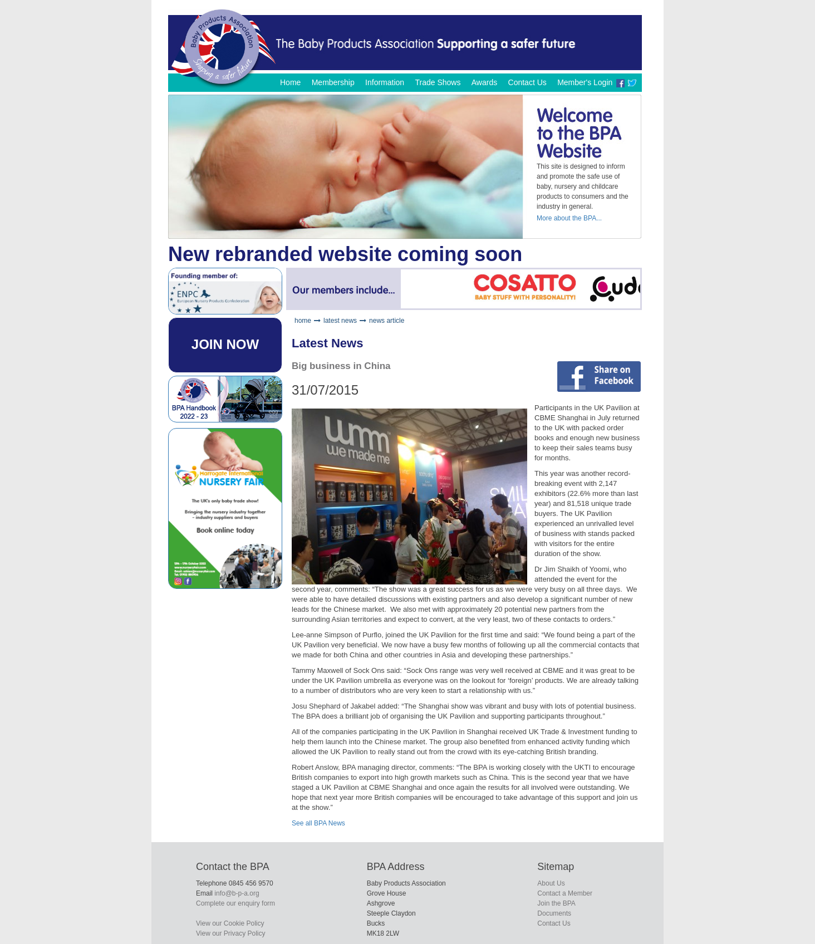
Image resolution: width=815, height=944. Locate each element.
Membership (333, 82)
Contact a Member (564, 893)
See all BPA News (318, 823)
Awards (484, 82)
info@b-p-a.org (236, 893)
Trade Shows (437, 82)
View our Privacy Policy (231, 933)
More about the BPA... (569, 218)
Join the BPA (556, 903)
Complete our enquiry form (235, 903)
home (302, 320)
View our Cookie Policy (230, 923)
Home (290, 82)
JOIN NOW (225, 344)
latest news (340, 320)
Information (384, 82)
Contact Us (527, 82)
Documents (554, 913)
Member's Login (584, 82)
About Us (550, 883)
